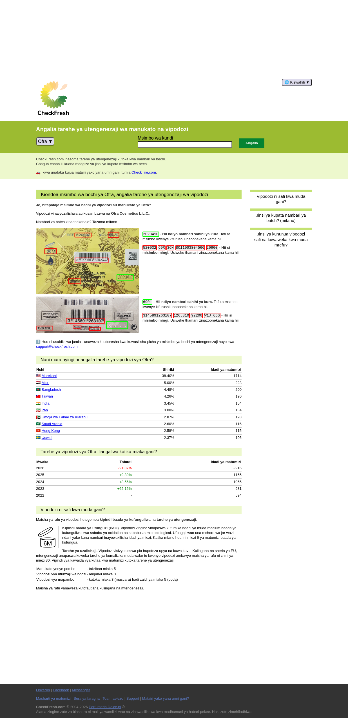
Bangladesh (51, 389)
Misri (45, 383)
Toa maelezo (112, 698)
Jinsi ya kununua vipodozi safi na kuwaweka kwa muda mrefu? (281, 239)
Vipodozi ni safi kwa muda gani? (281, 199)
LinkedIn (43, 690)
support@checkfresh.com (57, 346)
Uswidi (47, 438)
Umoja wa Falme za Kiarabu (65, 417)
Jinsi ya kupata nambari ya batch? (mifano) (281, 218)
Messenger (81, 690)
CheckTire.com (143, 172)
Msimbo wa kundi (155, 137)
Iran (45, 410)
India (46, 403)
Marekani (49, 376)
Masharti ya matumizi (53, 698)
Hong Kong (51, 430)
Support (132, 698)
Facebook (61, 690)
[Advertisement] (174, 39)
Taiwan (47, 396)
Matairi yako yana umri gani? (165, 698)
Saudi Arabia (52, 424)
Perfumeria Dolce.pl (105, 707)
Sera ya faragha (86, 698)
